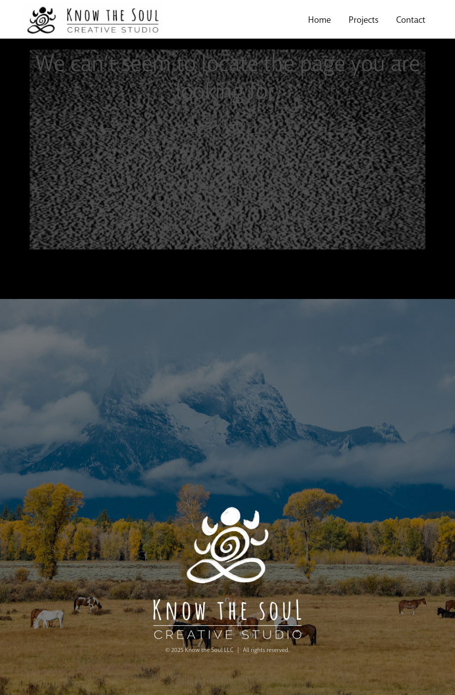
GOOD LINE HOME (228, 124)
